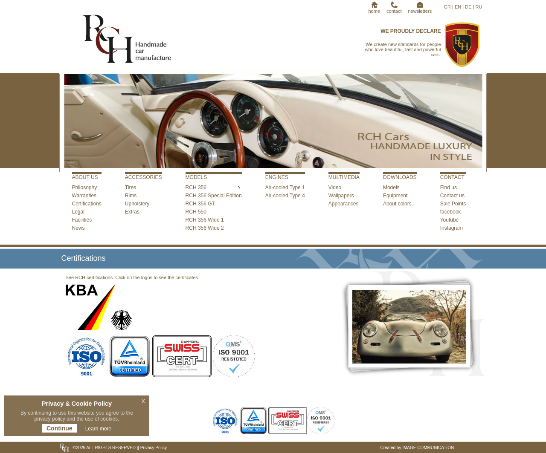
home (374, 8)
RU (479, 6)
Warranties (84, 196)
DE (468, 6)
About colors (397, 204)
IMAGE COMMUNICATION (428, 447)
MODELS (196, 177)
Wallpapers (341, 196)
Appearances (343, 204)
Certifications (87, 204)
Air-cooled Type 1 (285, 187)
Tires (130, 187)
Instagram (451, 228)
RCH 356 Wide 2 (205, 228)
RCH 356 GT (200, 204)
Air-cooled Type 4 (285, 196)
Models (391, 187)
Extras (132, 212)
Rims (130, 196)
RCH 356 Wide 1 (205, 220)
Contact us (452, 196)
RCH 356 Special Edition (214, 196)
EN (458, 6)
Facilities (82, 220)
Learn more (98, 429)
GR (447, 6)
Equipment (395, 196)
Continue (59, 428)
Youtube (449, 220)
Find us (448, 187)
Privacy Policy (153, 447)
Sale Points (453, 204)
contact (393, 8)
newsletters (420, 8)
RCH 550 (196, 212)
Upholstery (137, 204)
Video (334, 187)
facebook (450, 212)
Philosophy (84, 187)
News (78, 228)
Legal (78, 212)
